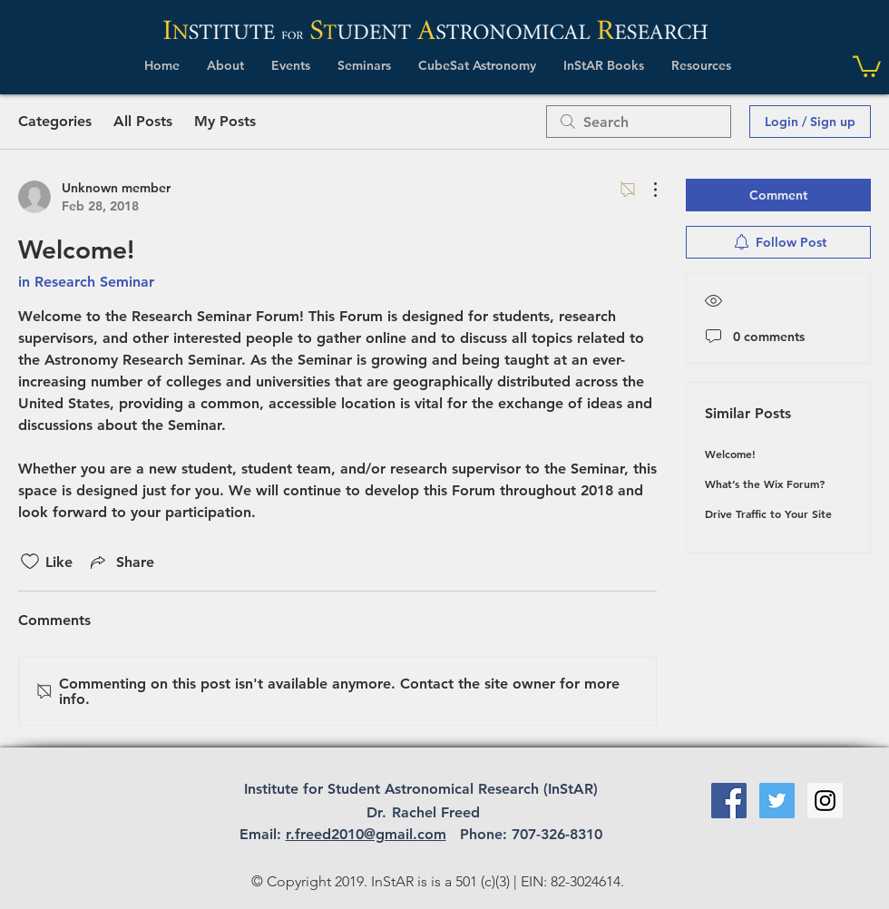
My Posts (225, 121)
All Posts (142, 121)
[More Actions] (646, 189)
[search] (638, 121)
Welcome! (730, 453)
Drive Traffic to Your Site (768, 513)
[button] (225, 65)
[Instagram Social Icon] (825, 800)
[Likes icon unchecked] (30, 561)
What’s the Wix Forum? (765, 483)
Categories (55, 121)
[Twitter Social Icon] (777, 800)
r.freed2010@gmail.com (366, 834)
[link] (867, 65)
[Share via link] (120, 561)
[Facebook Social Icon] (729, 800)
